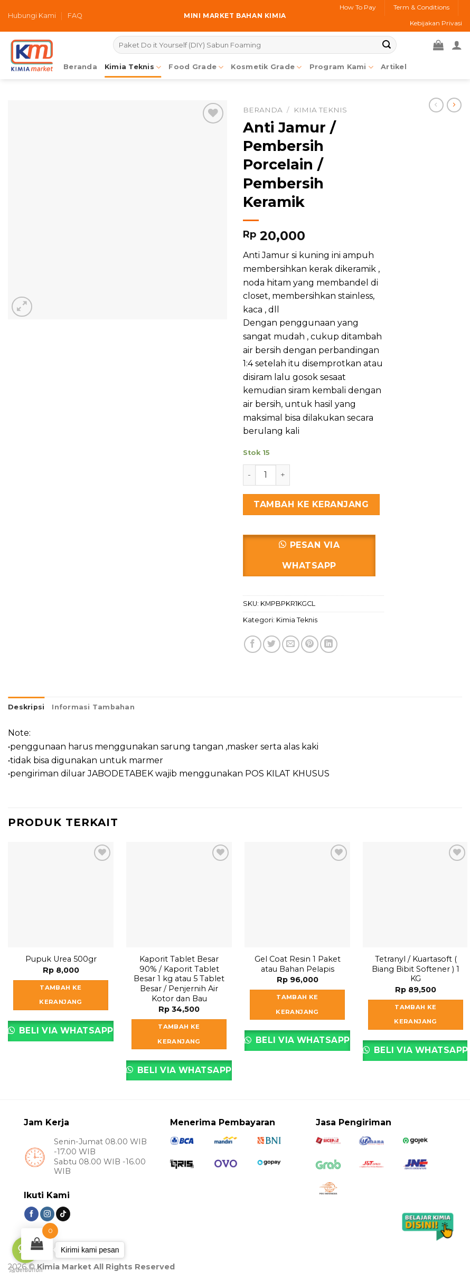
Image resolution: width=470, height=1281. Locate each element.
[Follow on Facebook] (31, 1214)
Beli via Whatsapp (64, 1031)
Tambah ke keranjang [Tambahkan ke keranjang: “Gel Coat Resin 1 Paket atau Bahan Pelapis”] (297, 1004)
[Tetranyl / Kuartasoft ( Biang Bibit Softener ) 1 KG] (415, 894)
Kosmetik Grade (266, 67)
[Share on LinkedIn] (328, 644)
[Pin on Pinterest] (309, 644)
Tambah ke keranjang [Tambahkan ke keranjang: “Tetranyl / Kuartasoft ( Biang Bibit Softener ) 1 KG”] (415, 1014)
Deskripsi (26, 707)
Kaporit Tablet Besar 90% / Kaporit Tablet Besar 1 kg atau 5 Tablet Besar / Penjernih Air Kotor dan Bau (179, 978)
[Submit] (387, 45)
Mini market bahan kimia (235, 16)
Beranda (263, 110)
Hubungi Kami (32, 16)
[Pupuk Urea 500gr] (61, 894)
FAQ (75, 16)
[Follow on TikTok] (63, 1214)
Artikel (394, 67)
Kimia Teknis (133, 67)
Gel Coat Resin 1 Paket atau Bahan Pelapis (298, 964)
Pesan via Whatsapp (311, 555)
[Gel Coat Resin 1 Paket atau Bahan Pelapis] (297, 894)
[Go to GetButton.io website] (25, 1270)
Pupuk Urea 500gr (61, 959)
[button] (313, 559)
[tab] (26, 707)
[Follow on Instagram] (47, 1214)
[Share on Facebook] (252, 644)
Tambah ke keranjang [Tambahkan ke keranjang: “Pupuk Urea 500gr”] (60, 995)
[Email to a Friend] (290, 644)
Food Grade (195, 67)
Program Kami (341, 67)
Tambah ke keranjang (311, 504)
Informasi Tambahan (93, 707)
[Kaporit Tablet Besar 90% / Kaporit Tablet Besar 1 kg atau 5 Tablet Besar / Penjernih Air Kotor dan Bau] (179, 894)
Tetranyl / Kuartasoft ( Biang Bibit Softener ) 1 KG (415, 968)
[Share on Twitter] (271, 644)
